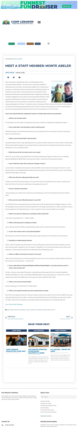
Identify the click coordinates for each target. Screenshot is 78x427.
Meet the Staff (17, 59)
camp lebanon (21, 309)
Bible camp (10, 309)
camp (15, 309)
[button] (39, 22)
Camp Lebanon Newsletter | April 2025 (15, 351)
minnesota (40, 309)
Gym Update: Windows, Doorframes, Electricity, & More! (37, 351)
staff (53, 309)
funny (28, 309)
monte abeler (48, 309)
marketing (33, 309)
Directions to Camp (46, 418)
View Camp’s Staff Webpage (13, 304)
